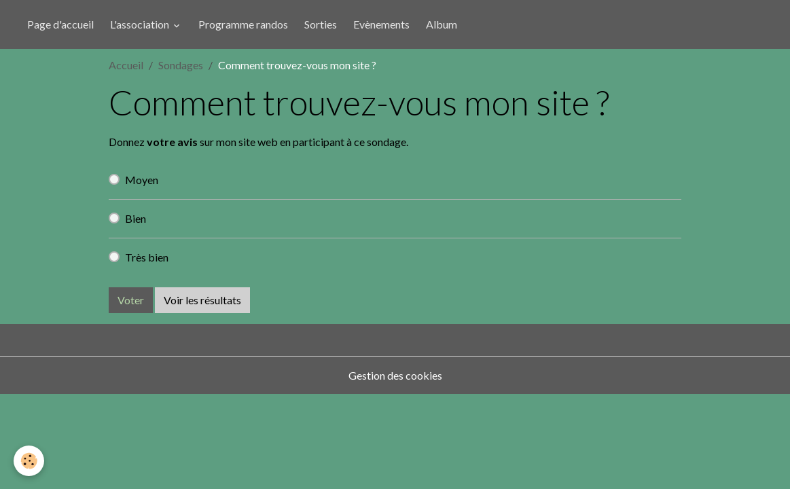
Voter (131, 299)
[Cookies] (29, 461)
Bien (135, 218)
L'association (140, 24)
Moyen (141, 179)
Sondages (180, 64)
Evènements (381, 24)
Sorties (320, 24)
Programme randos (243, 24)
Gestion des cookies (395, 375)
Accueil (126, 64)
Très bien (146, 257)
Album (441, 24)
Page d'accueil (60, 24)
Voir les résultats (202, 299)
